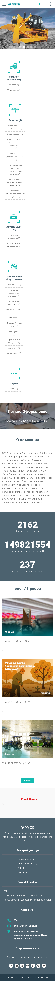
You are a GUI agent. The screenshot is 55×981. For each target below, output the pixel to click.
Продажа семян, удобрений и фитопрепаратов (27, 899)
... (43, 502)
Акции (21, 867)
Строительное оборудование (14, 278)
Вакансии (22, 872)
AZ (36, 4)
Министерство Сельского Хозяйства (23, 895)
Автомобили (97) (13, 228)
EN (45, 4)
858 (16, 920)
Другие (14, 383)
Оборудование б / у (27, 863)
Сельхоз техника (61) (14, 78)
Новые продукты (26, 859)
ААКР (6, 891)
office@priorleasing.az (25, 926)
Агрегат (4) (15, 120)
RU (40, 4)
